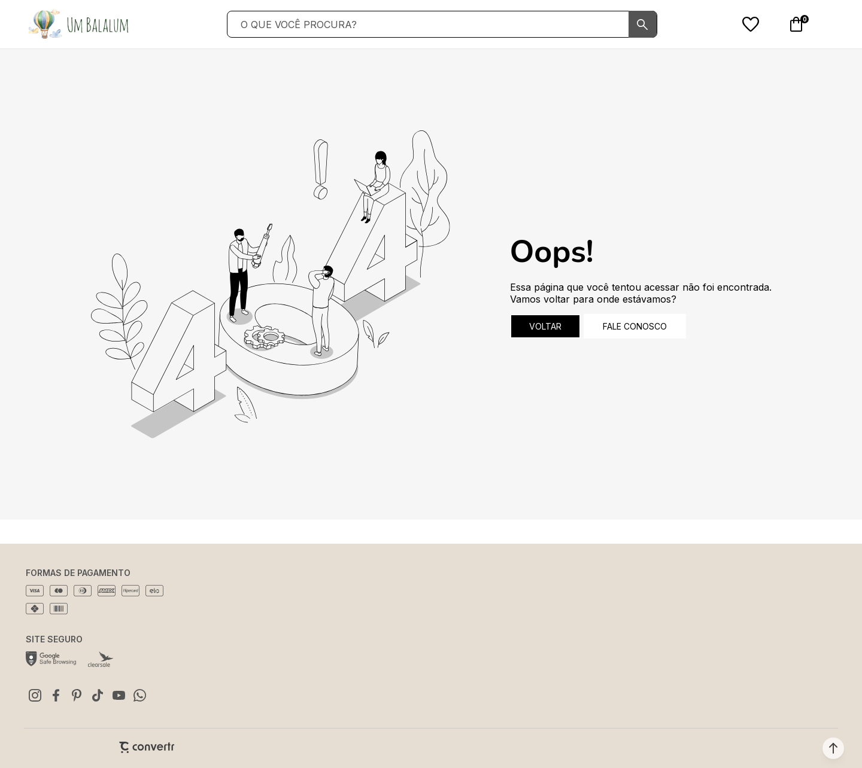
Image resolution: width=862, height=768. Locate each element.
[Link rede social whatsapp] (139, 695)
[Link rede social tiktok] (98, 695)
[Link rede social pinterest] (77, 695)
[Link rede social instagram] (35, 695)
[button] (833, 748)
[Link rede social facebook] (56, 695)
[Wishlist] (750, 24)
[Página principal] (78, 24)
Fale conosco (635, 326)
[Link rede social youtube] (119, 695)
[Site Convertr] (146, 747)
